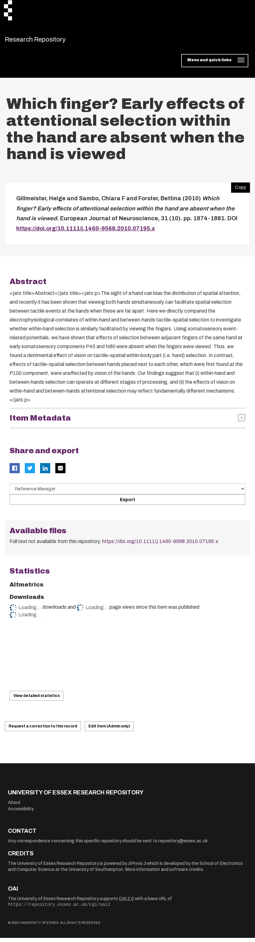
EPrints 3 (137, 867)
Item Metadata (40, 422)
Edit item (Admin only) (109, 730)
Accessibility (21, 812)
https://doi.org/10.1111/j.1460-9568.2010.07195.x (85, 232)
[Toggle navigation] (214, 64)
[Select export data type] (127, 493)
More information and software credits (164, 873)
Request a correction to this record (43, 730)
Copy (238, 190)
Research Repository (49, 41)
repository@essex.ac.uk (183, 844)
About (14, 806)
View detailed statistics (36, 699)
